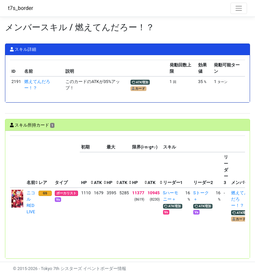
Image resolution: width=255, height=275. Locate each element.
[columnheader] (17, 162)
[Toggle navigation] (238, 8)
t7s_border (20, 8)
